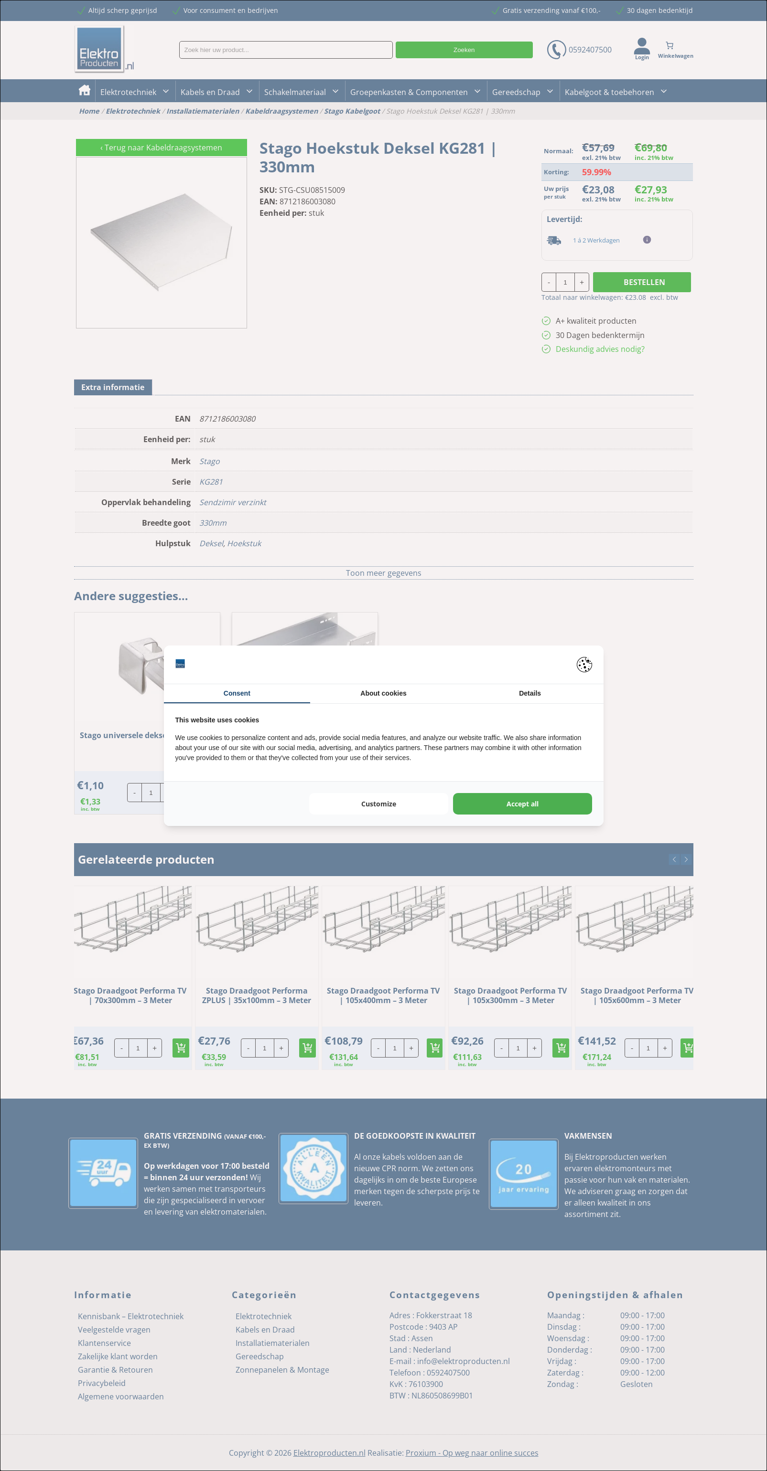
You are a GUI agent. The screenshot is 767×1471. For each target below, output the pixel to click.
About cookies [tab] (383, 693)
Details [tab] (530, 693)
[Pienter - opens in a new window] (584, 664)
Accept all (523, 803)
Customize (378, 803)
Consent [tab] (237, 693)
